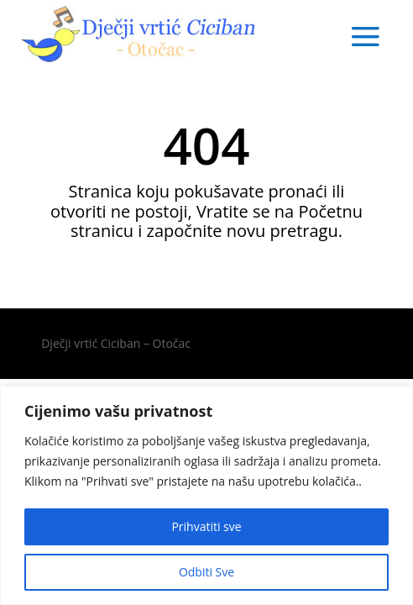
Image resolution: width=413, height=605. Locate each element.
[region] (206, 495)
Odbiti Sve (206, 572)
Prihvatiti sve (206, 526)
